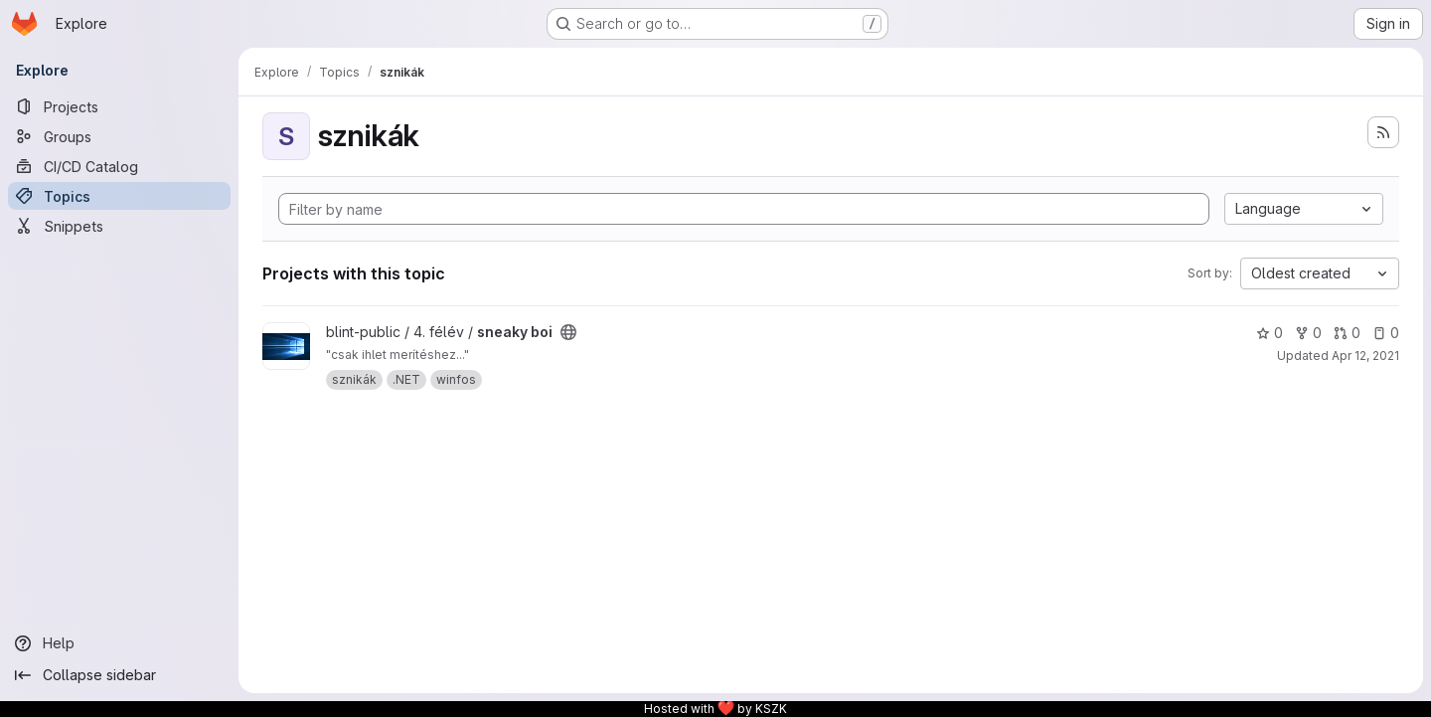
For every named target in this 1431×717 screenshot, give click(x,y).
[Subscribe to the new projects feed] (1383, 132)
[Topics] (119, 196)
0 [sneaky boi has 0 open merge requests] (1347, 332)
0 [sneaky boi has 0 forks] (1308, 332)
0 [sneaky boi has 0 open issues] (1385, 332)
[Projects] (119, 106)
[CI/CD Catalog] (119, 166)
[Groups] (119, 136)
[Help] (119, 643)
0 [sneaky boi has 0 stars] (1269, 332)
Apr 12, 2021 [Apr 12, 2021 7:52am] (1365, 355)
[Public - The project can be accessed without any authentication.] (568, 332)
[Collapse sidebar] (119, 675)
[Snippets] (119, 226)
